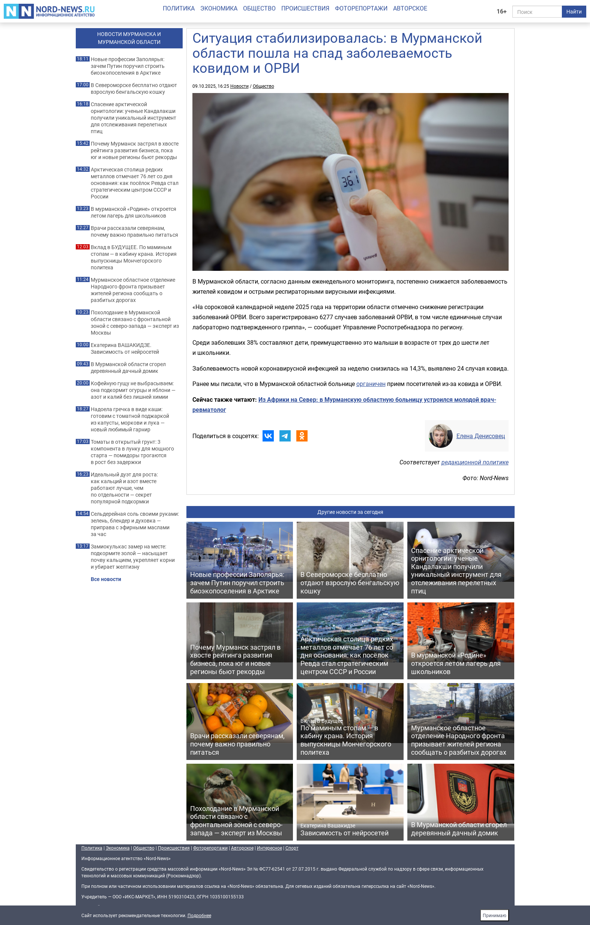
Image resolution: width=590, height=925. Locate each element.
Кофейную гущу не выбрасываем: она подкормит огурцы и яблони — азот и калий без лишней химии (133, 390)
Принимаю (494, 915)
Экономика (218, 8)
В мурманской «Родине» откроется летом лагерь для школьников (133, 212)
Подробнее (199, 915)
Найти (574, 11)
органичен (371, 384)
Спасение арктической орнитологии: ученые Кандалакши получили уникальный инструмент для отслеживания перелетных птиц (133, 118)
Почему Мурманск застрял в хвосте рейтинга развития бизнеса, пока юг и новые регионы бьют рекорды (135, 150)
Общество (259, 8)
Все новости (106, 579)
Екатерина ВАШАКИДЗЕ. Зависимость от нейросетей (125, 348)
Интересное (269, 848)
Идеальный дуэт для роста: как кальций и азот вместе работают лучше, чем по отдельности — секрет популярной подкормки (124, 488)
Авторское (410, 8)
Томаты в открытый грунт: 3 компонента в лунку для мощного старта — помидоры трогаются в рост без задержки (132, 452)
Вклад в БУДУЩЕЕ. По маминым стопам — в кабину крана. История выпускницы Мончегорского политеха (134, 257)
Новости (239, 86)
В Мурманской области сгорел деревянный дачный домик (128, 367)
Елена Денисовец (480, 436)
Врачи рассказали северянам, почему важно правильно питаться (134, 231)
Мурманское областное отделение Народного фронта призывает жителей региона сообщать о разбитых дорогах (133, 289)
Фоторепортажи (361, 8)
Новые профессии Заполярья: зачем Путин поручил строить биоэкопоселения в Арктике (128, 66)
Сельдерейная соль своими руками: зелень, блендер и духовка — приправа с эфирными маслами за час (135, 524)
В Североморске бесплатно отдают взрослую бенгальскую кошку (134, 88)
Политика (179, 8)
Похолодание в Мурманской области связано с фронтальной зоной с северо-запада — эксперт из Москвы (135, 322)
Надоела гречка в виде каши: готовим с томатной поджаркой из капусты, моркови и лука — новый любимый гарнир (130, 419)
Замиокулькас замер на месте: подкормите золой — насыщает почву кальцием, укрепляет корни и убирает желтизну (133, 556)
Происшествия (305, 8)
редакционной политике (475, 462)
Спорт (292, 848)
